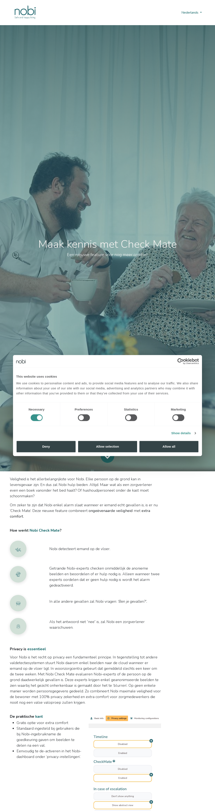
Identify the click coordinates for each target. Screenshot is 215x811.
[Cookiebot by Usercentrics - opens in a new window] (180, 361)
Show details (181, 433)
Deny (46, 446)
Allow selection (107, 446)
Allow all (169, 446)
